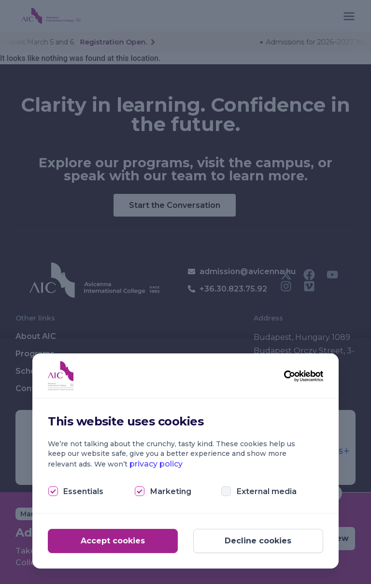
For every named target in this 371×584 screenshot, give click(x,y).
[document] (185, 292)
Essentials (83, 491)
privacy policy (156, 463)
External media (267, 491)
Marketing (170, 491)
